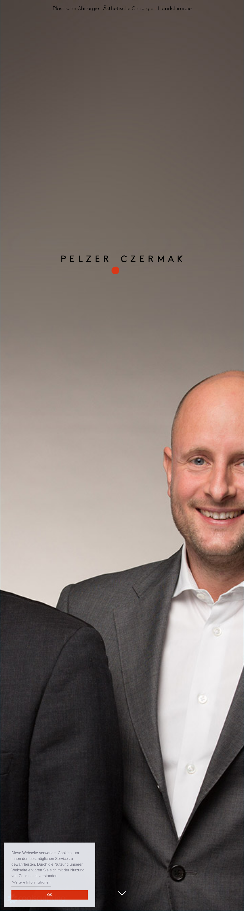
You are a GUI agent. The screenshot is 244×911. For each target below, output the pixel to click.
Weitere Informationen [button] (31, 882)
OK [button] (49, 895)
